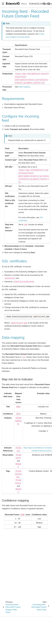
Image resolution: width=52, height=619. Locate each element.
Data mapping (24, 87)
